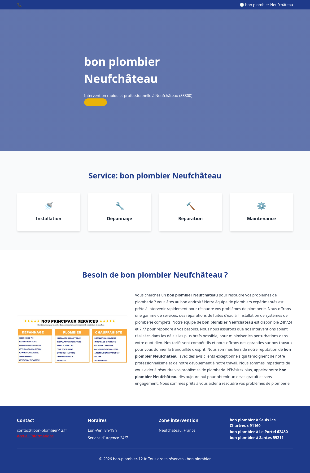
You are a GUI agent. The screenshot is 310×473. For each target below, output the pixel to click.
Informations (41, 436)
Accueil (23, 436)
